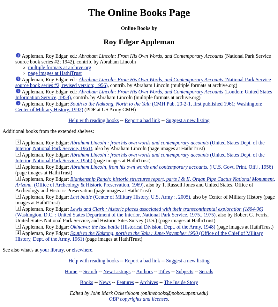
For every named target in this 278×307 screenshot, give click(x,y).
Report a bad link (142, 120)
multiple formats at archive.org (59, 67)
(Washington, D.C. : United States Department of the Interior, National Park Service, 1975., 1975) (139, 211)
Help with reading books (93, 120)
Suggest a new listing (187, 120)
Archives (148, 282)
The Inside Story (181, 282)
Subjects (184, 271)
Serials (206, 271)
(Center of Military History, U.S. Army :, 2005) (130, 197)
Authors (144, 271)
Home (71, 271)
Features (125, 282)
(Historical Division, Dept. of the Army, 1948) (142, 227)
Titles (164, 271)
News (104, 282)
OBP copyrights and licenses (138, 299)
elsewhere (82, 249)
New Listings (117, 271)
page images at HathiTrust (55, 73)
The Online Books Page (139, 12)
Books (86, 282)
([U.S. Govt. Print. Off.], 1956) (171, 167)
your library (52, 249)
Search (90, 271)
